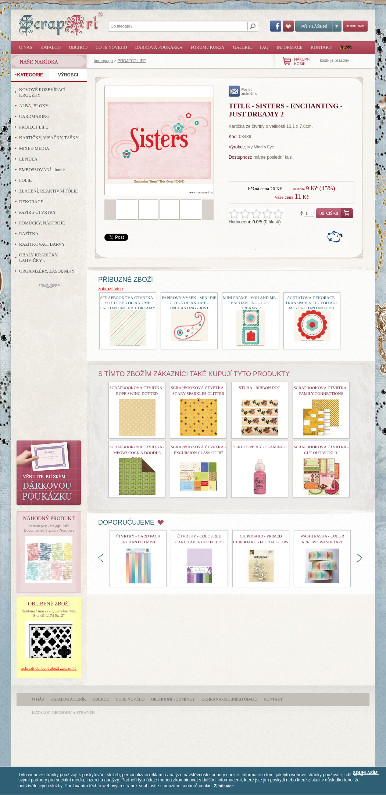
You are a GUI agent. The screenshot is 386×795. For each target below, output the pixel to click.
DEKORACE (31, 201)
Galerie (242, 47)
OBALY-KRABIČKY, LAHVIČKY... (38, 257)
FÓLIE (25, 180)
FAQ (264, 47)
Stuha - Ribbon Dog (259, 387)
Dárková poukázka (158, 47)
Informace (289, 47)
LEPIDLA (28, 159)
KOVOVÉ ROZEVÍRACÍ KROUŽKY (42, 92)
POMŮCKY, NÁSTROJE (42, 223)
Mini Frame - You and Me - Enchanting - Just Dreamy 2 (250, 302)
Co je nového (111, 47)
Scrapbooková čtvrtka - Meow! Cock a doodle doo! (137, 453)
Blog (346, 47)
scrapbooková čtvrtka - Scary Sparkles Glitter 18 (198, 393)
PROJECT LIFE (132, 60)
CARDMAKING (34, 116)
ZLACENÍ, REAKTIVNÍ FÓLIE (48, 191)
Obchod (78, 47)
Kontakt (321, 47)
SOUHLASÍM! (366, 772)
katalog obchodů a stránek (63, 712)
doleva (100, 558)
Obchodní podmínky (173, 699)
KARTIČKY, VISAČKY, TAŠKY (49, 137)
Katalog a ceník (68, 699)
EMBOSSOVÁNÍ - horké (42, 169)
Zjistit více (224, 786)
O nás (25, 47)
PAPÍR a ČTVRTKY (37, 212)
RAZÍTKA (29, 233)
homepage (103, 60)
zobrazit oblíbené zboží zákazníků (48, 668)
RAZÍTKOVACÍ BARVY (42, 244)
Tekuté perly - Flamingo (259, 447)
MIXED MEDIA (34, 148)
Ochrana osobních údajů (229, 699)
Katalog (50, 47)
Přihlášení (318, 26)
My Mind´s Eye (260, 147)
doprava (359, 558)
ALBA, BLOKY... (35, 105)
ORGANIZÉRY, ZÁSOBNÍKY (47, 271)
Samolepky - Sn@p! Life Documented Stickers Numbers (49, 528)
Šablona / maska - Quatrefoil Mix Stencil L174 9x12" (49, 613)
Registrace (355, 26)
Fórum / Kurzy (207, 47)
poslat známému (243, 91)
